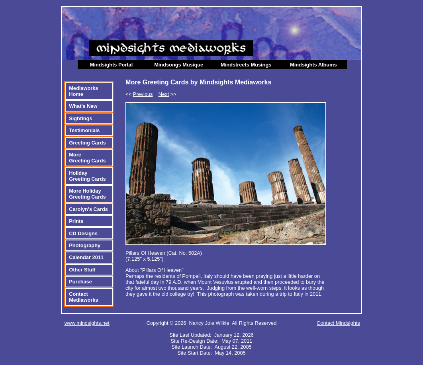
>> (167, 94)
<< (139, 94)
